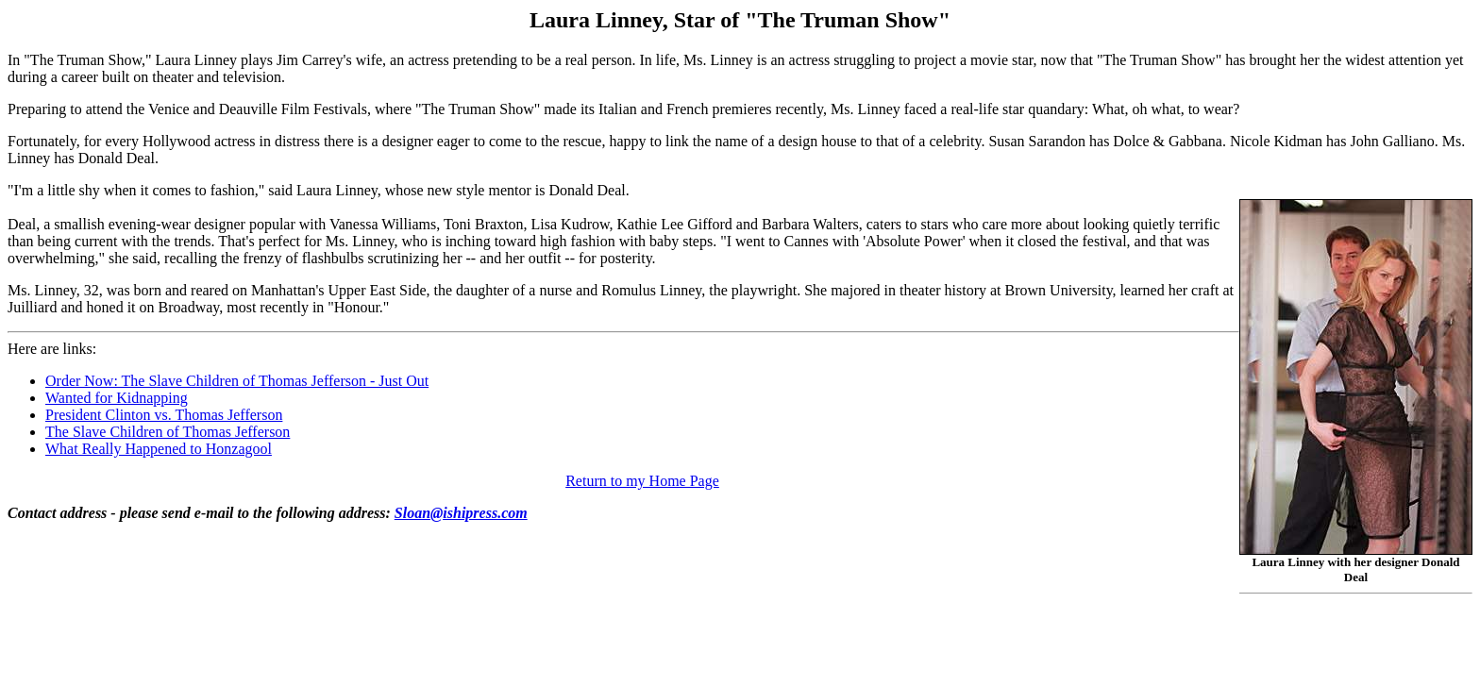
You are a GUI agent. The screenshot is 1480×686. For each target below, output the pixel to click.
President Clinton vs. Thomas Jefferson (163, 415)
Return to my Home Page (642, 481)
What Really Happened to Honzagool (158, 449)
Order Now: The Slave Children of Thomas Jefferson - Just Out (237, 381)
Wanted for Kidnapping (116, 398)
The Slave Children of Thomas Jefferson (167, 432)
